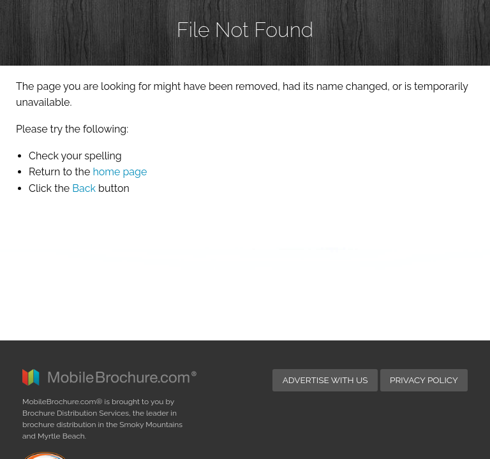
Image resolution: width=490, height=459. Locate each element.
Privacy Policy (424, 253)
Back (84, 188)
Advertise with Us (325, 253)
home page (120, 172)
